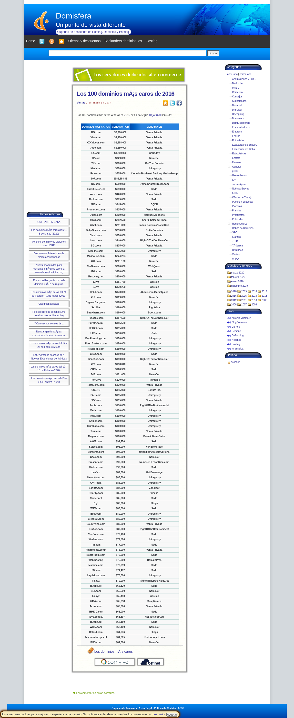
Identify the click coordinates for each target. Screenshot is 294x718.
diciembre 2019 (239, 285)
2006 (254, 304)
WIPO (235, 258)
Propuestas (238, 215)
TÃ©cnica (237, 245)
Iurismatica (237, 348)
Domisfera (73, 15)
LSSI (181, 708)
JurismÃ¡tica (239, 184)
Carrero (236, 326)
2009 (264, 300)
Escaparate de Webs (243, 149)
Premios (236, 210)
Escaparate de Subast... (245, 144)
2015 (244, 295)
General (236, 166)
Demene (236, 331)
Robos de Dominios (242, 228)
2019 (244, 291)
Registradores (239, 223)
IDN (234, 180)
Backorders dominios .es (123, 41)
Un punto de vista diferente (91, 24)
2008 (234, 304)
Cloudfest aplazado (49, 303)
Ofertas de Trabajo (242, 197)
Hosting (236, 344)
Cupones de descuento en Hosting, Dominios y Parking (93, 32)
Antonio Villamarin (241, 318)
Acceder (235, 362)
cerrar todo (245, 74)
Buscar (213, 53)
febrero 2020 (238, 277)
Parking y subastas (242, 201)
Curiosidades (239, 101)
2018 (254, 291)
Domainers (238, 118)
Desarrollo (237, 105)
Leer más (158, 714)
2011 (244, 300)
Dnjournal (155, 115)
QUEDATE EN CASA (48, 222)
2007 (244, 304)
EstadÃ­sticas (239, 153)
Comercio (237, 92)
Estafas (236, 158)
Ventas (81, 102)
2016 (234, 295)
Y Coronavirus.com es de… (49, 323)
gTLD (235, 171)
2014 (254, 295)
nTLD (235, 193)
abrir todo (232, 74)
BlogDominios (239, 322)
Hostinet (236, 340)
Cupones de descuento (124, 708)
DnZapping (238, 114)
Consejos (237, 96)
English (236, 136)
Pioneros (237, 206)
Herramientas (239, 175)
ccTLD (235, 87)
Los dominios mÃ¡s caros (113, 651)
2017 (264, 291)
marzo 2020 (237, 272)
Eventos (236, 162)
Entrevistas (238, 140)
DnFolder (237, 109)
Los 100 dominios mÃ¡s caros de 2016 (125, 93)
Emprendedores (241, 127)
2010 (254, 300)
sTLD (235, 241)
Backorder (237, 83)
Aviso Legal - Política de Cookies (157, 708)
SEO (234, 232)
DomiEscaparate (241, 123)
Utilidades (237, 250)
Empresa (237, 131)
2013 (264, 295)
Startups (236, 237)
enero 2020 (237, 281)
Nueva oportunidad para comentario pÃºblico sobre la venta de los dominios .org (48, 269)
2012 (234, 300)
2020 (234, 291)
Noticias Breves (240, 188)
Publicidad (237, 219)
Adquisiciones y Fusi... (244, 79)
